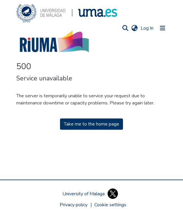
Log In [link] (147, 28)
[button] (66, 13)
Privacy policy (74, 205)
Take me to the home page (91, 124)
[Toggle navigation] (162, 28)
